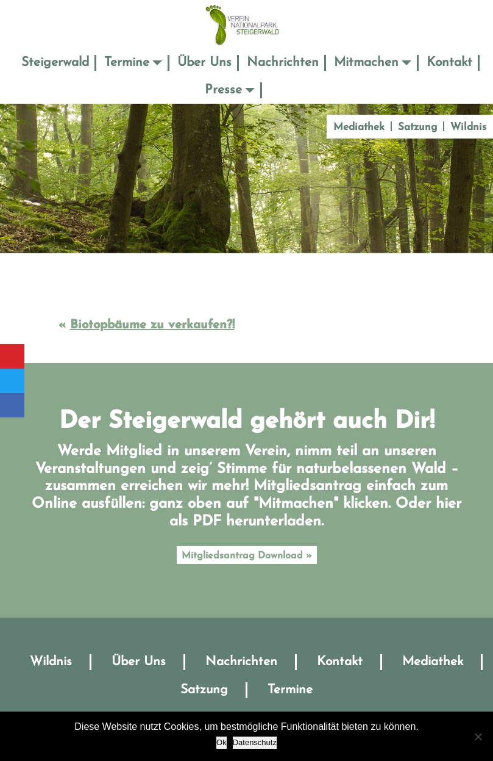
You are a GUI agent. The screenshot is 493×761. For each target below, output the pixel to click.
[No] (478, 736)
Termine (126, 62)
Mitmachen (366, 62)
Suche (279, 90)
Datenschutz (255, 742)
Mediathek (359, 127)
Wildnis (468, 127)
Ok (221, 742)
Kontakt (449, 62)
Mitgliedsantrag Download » (247, 556)
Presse (223, 90)
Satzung (417, 127)
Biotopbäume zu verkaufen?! (152, 325)
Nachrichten (283, 62)
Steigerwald (55, 62)
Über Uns (204, 62)
